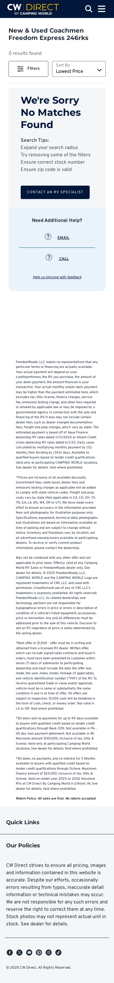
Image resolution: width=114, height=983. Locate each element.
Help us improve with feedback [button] (57, 277)
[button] (28, 69)
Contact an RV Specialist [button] (55, 192)
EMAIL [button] (57, 238)
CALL (57, 259)
